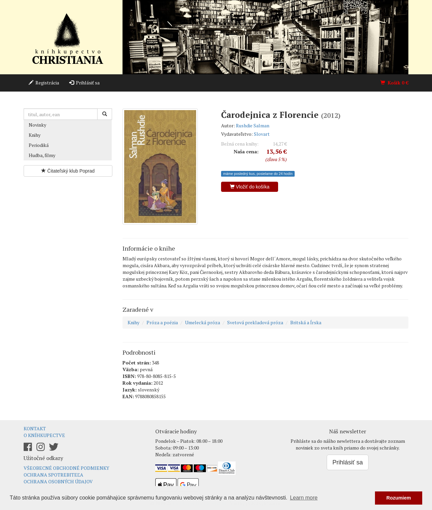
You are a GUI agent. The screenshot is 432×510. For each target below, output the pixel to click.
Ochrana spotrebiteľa (53, 474)
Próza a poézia (162, 322)
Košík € (394, 82)
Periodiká (39, 145)
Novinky (37, 125)
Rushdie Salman (252, 125)
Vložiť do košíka (249, 186)
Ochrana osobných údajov (58, 481)
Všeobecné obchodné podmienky (66, 468)
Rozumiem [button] (398, 498)
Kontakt (35, 428)
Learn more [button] (304, 498)
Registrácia (44, 82)
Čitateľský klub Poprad (67, 171)
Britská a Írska (305, 322)
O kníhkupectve (44, 435)
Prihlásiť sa (84, 82)
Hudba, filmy (42, 155)
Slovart (262, 134)
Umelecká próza (202, 322)
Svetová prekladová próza (255, 322)
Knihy (34, 135)
